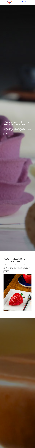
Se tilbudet (7, 133)
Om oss (6, 271)
